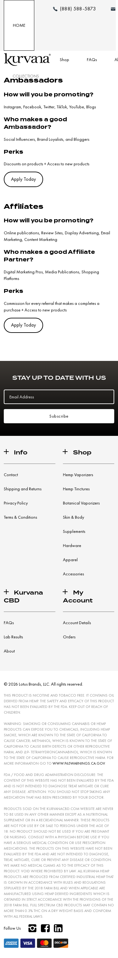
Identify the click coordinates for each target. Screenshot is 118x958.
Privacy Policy (16, 503)
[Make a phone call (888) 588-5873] (74, 9)
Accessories (73, 574)
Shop (64, 59)
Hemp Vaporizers (78, 474)
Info (20, 452)
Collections (26, 76)
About (9, 651)
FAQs (92, 59)
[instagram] (32, 928)
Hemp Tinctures (76, 489)
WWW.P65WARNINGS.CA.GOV (79, 763)
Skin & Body (73, 517)
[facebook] (45, 928)
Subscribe (59, 416)
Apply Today (23, 179)
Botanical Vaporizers (81, 503)
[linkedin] (58, 928)
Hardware (72, 545)
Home (19, 25)
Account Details (77, 622)
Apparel (70, 559)
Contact (11, 474)
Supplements (74, 531)
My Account (26, 126)
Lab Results (13, 637)
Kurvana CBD (23, 596)
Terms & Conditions (20, 517)
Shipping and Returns (23, 489)
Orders (69, 637)
